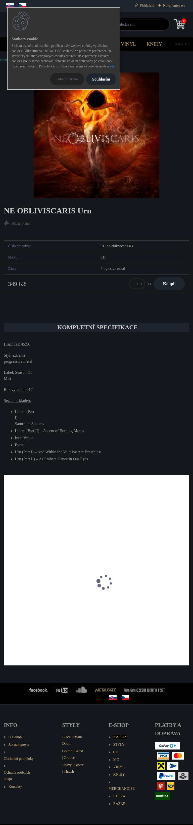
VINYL (128, 44)
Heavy (67, 766)
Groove (69, 759)
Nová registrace (174, 5)
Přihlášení (147, 5)
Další (179, 44)
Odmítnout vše (67, 79)
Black (66, 738)
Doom (66, 745)
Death (77, 738)
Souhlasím (101, 79)
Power (78, 766)
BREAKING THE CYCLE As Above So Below (44, 605)
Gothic (67, 752)
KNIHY (154, 44)
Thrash (69, 773)
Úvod (3, 60)
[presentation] (7, 590)
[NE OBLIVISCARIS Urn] (96, 135)
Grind (79, 752)
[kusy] (135, 284)
